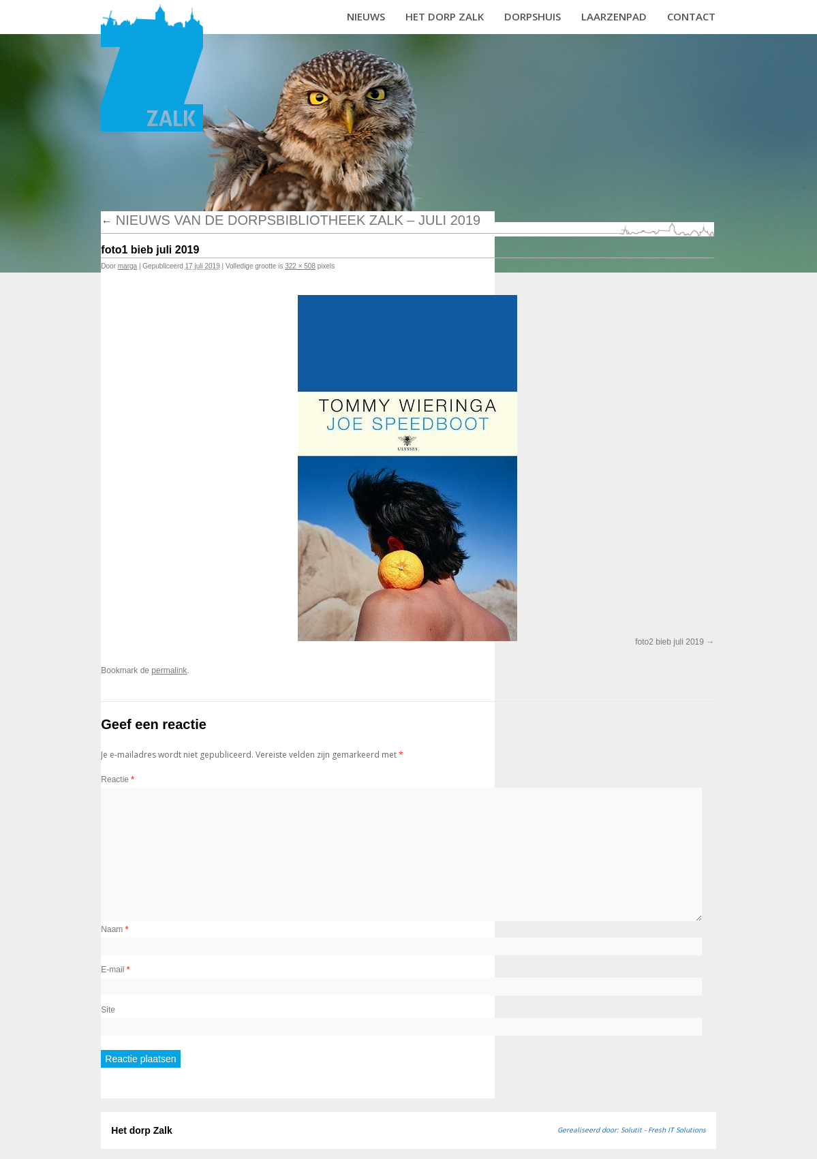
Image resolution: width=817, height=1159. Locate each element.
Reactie (117, 779)
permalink (169, 670)
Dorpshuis (532, 16)
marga (127, 266)
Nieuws (366, 16)
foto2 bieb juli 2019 (669, 642)
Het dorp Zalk (444, 16)
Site (108, 1010)
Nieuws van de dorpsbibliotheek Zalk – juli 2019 (290, 220)
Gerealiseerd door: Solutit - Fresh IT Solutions (631, 1129)
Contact (691, 16)
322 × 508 (300, 266)
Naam (114, 929)
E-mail (115, 969)
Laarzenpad (614, 16)
